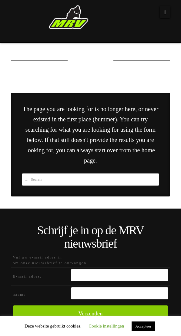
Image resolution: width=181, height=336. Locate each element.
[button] (165, 12)
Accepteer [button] (143, 326)
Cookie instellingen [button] (106, 326)
